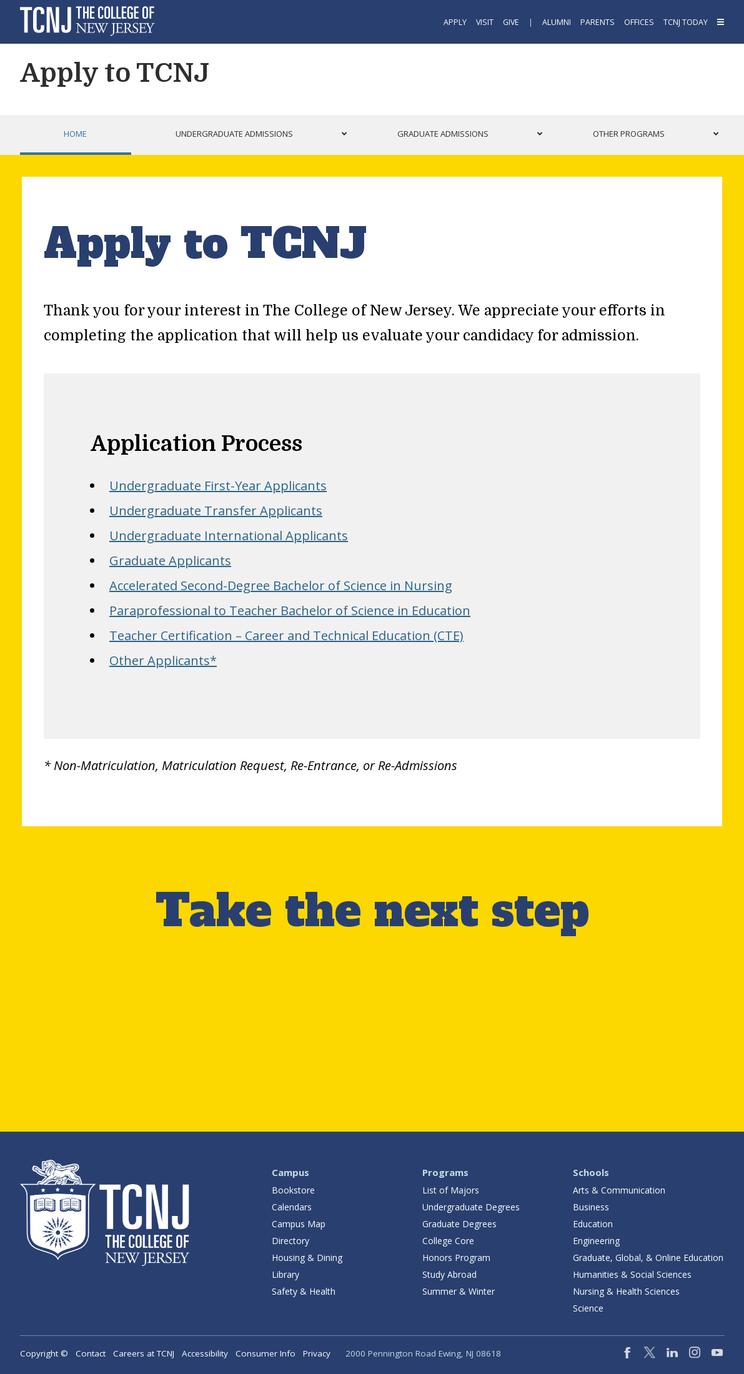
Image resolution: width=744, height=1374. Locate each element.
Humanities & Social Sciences (632, 1274)
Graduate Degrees (459, 1224)
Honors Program (456, 1257)
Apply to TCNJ (114, 73)
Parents (597, 22)
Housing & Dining (307, 1257)
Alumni (556, 22)
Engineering (596, 1241)
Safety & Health (303, 1291)
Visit (485, 22)
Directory (290, 1241)
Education (593, 1224)
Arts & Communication (619, 1190)
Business (591, 1207)
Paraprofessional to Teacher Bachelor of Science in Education (289, 610)
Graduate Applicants (170, 560)
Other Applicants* (163, 660)
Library (285, 1274)
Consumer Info (265, 1353)
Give (511, 22)
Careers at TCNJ (143, 1353)
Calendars (292, 1207)
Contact (91, 1353)
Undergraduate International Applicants (228, 535)
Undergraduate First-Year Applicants (218, 485)
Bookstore (293, 1190)
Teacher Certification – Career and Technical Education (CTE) (286, 635)
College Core (448, 1241)
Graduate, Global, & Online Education (648, 1257)
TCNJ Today (685, 22)
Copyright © (44, 1353)
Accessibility (205, 1353)
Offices (639, 22)
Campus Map (298, 1224)
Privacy (316, 1353)
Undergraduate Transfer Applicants (215, 510)
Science (588, 1308)
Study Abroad (449, 1274)
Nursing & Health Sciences (626, 1291)
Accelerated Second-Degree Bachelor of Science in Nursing (280, 585)
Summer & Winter (458, 1291)
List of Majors (450, 1190)
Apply (455, 22)
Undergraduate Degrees (471, 1207)
